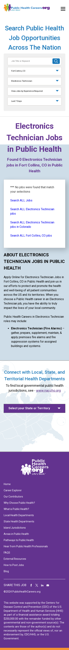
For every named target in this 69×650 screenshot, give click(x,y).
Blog (6, 571)
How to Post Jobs (14, 565)
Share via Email (48, 585)
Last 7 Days (16, 101)
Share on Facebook (31, 585)
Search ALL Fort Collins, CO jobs (31, 235)
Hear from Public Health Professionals (26, 546)
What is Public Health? (16, 509)
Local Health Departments (19, 515)
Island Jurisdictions (15, 527)
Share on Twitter (37, 585)
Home (7, 484)
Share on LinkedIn (42, 585)
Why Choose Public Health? (19, 502)
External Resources (15, 558)
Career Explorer (13, 490)
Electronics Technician (21, 81)
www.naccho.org (48, 390)
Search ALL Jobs (21, 200)
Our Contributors (13, 496)
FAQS (7, 552)
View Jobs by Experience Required (27, 91)
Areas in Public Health (16, 533)
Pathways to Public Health (19, 540)
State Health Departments (19, 521)
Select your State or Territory (29, 408)
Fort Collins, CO (18, 71)
